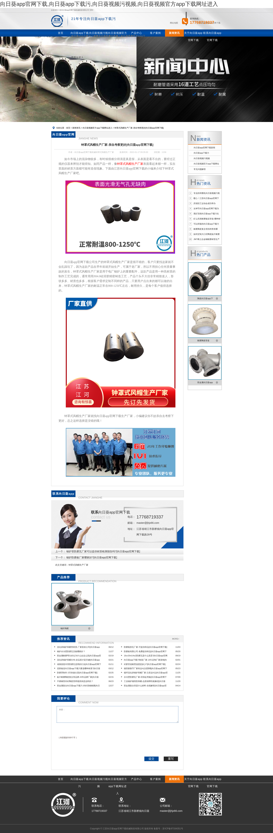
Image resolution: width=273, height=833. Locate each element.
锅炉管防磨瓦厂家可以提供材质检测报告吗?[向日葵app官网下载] (103, 551)
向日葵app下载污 (201, 153)
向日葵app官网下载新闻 (204, 147)
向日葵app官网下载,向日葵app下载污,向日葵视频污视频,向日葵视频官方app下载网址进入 (109, 4)
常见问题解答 (200, 169)
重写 (171, 758)
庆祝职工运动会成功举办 (205, 203)
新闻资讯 (76, 128)
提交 (151, 758)
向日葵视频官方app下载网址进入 (97, 128)
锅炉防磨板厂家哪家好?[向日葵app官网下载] (91, 557)
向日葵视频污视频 (202, 158)
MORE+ (175, 639)
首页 (68, 128)
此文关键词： (62, 565)
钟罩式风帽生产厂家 (78, 565)
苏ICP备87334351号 (172, 828)
